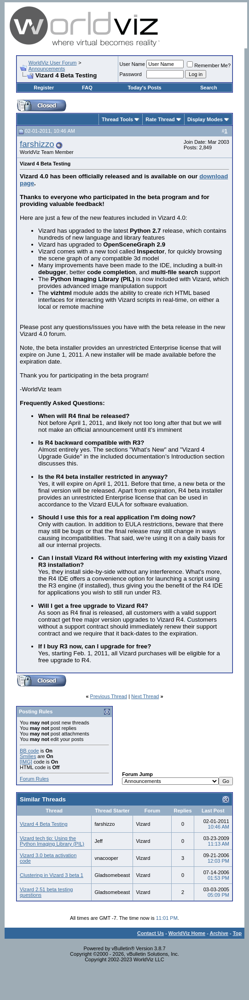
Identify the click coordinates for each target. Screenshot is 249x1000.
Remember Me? (209, 65)
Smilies (28, 756)
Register (44, 87)
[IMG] (26, 762)
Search (208, 87)
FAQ (87, 87)
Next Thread (145, 696)
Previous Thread (108, 696)
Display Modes (205, 119)
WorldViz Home (186, 933)
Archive (219, 933)
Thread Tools (117, 119)
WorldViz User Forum (53, 62)
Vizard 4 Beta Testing (44, 824)
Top (237, 933)
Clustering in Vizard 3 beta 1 (51, 875)
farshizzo (37, 144)
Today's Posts (144, 87)
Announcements (47, 68)
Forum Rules (34, 779)
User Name (132, 64)
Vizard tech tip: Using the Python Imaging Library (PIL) (52, 841)
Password (131, 74)
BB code (29, 750)
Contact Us (150, 933)
